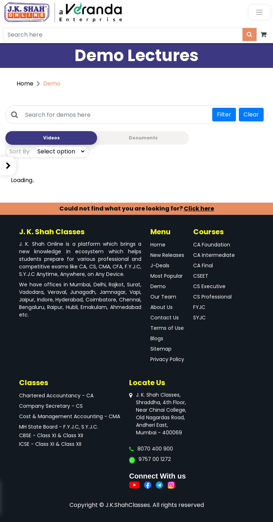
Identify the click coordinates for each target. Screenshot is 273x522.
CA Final (203, 265)
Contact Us (164, 317)
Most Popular (166, 276)
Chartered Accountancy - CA (56, 395)
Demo (158, 286)
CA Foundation (211, 244)
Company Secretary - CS (51, 406)
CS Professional (212, 296)
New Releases (167, 255)
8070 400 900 (155, 448)
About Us (161, 307)
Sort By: (20, 151)
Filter (224, 114)
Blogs (156, 338)
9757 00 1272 (154, 459)
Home (25, 83)
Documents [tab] (143, 138)
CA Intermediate (214, 255)
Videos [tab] (51, 138)
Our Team (163, 296)
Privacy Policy (167, 359)
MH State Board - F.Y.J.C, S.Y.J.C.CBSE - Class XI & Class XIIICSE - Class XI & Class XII (58, 435)
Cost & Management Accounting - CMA (69, 416)
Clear (251, 114)
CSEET (200, 276)
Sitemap (161, 348)
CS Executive (209, 286)
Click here (199, 208)
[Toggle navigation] (259, 12)
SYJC (199, 317)
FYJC (199, 307)
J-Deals (159, 265)
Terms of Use (167, 328)
